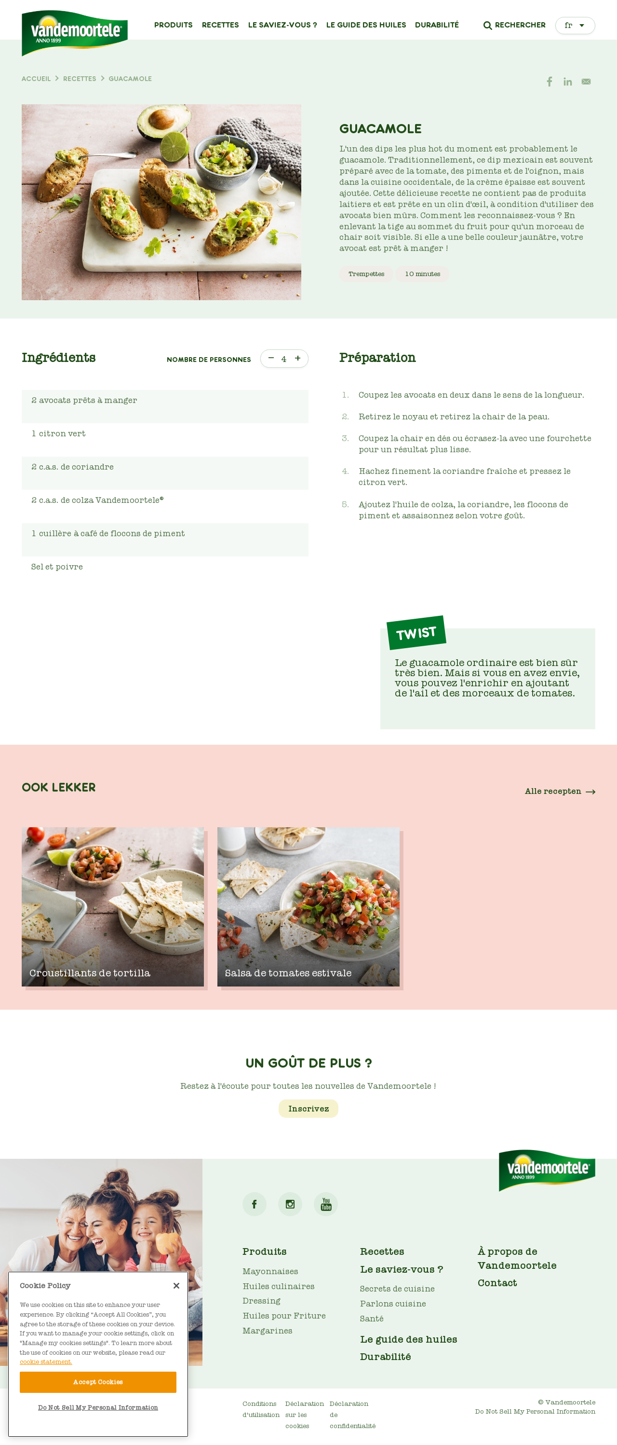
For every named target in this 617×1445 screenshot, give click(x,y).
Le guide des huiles (366, 25)
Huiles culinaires (278, 1286)
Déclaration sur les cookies (304, 1415)
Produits (173, 25)
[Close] (176, 1285)
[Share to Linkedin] (568, 81)
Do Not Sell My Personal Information (535, 1411)
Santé (372, 1318)
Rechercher (520, 25)
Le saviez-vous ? (282, 25)
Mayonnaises (270, 1271)
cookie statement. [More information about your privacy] (46, 1361)
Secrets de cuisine (397, 1288)
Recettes (220, 25)
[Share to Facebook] (549, 81)
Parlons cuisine (393, 1303)
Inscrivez (308, 1108)
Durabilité (437, 25)
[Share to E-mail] (586, 81)
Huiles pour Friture (284, 1315)
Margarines (267, 1330)
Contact (497, 1283)
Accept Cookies (98, 1382)
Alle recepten (553, 791)
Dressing (261, 1301)
